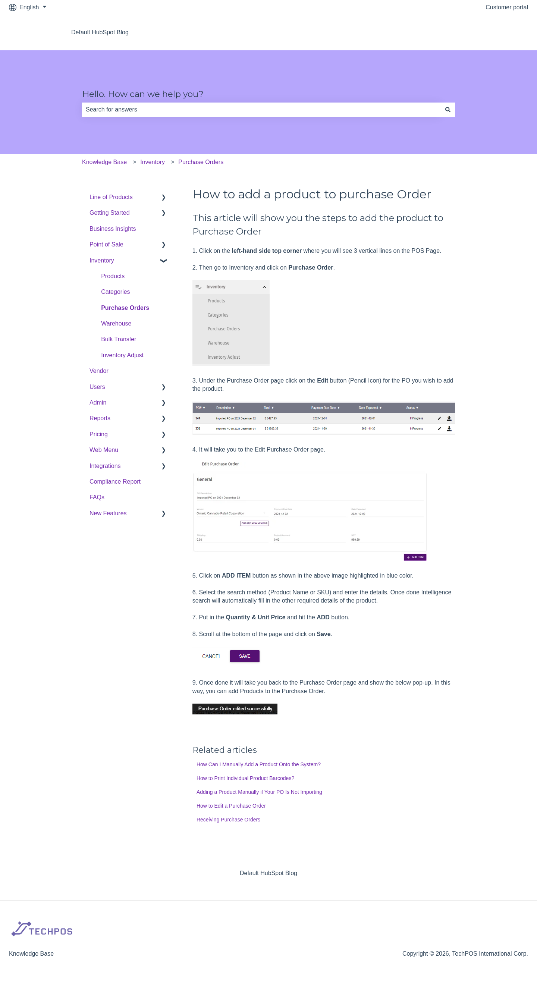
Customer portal (507, 7)
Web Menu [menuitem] (104, 450)
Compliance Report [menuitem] (115, 481)
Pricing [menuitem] (99, 434)
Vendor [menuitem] (99, 371)
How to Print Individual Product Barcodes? (245, 778)
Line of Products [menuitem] (111, 197)
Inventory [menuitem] (102, 260)
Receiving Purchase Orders (228, 820)
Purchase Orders (200, 162)
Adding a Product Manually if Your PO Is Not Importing (259, 792)
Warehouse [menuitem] (116, 323)
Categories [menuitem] (115, 292)
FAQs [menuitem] (97, 497)
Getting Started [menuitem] (110, 213)
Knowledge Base (104, 162)
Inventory (152, 162)
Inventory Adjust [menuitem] (122, 355)
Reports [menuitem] (100, 418)
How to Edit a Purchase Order (231, 806)
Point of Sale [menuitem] (106, 244)
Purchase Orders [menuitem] (125, 308)
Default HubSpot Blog (100, 32)
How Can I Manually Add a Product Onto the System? (259, 764)
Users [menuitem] (97, 387)
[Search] (448, 110)
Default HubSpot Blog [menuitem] (268, 873)
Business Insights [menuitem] (113, 229)
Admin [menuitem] (98, 402)
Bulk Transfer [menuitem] (118, 339)
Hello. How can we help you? (143, 94)
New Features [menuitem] (108, 513)
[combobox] (261, 110)
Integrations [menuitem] (105, 466)
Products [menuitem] (113, 276)
